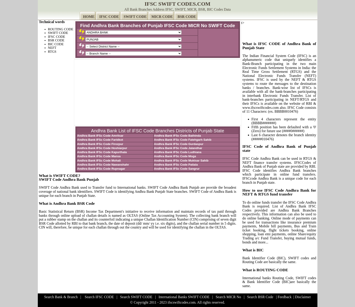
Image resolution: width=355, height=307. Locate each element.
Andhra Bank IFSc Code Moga (175, 156)
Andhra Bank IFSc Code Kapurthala (102, 152)
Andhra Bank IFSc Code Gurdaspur (178, 144)
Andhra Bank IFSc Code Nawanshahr (103, 164)
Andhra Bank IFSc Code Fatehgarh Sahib (182, 139)
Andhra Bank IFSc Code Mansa (99, 156)
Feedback (284, 297)
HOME (89, 17)
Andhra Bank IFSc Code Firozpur (100, 144)
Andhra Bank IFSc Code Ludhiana (177, 152)
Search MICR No (228, 297)
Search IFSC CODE (99, 297)
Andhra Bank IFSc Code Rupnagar (101, 168)
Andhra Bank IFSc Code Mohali (99, 160)
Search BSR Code (260, 297)
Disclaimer (303, 297)
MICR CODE (162, 17)
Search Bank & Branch (61, 297)
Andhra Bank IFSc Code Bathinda (177, 135)
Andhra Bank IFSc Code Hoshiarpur (102, 148)
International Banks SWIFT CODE (183, 297)
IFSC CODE (109, 17)
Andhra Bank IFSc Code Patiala (176, 164)
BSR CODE (187, 17)
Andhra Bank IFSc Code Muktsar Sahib (181, 160)
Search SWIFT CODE (136, 297)
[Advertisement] (157, 92)
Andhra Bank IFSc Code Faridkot (100, 139)
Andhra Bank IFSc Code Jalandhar (178, 148)
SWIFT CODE (135, 17)
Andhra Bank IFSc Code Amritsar (100, 135)
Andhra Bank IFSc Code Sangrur (177, 168)
